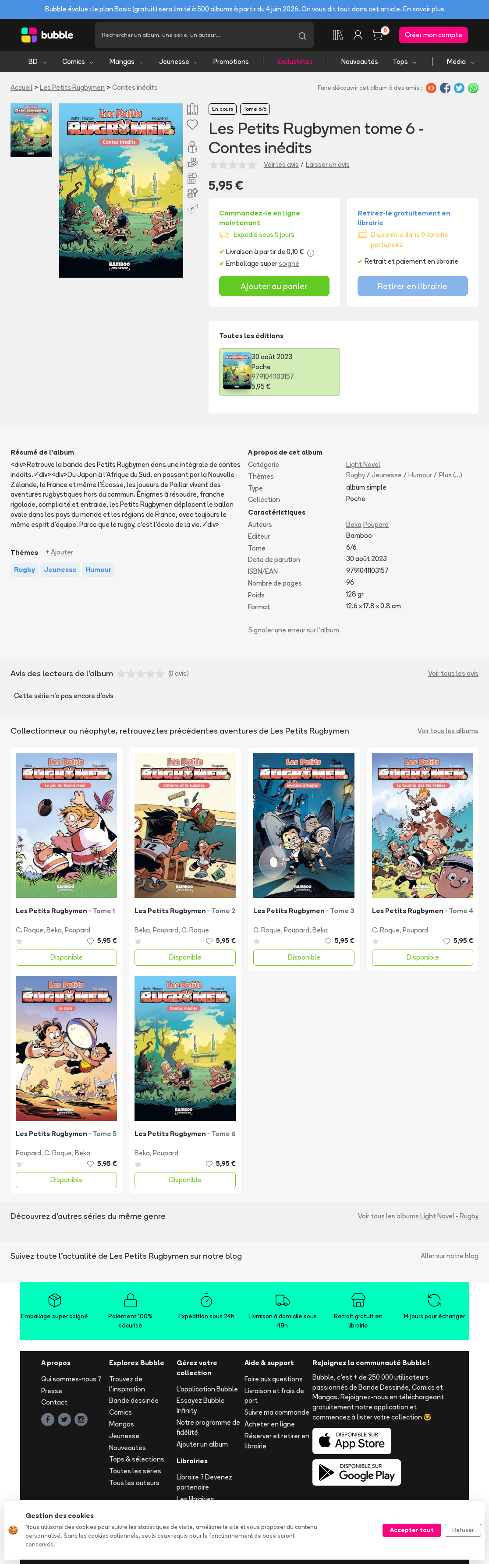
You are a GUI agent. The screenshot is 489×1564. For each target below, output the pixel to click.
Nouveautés (359, 61)
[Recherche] (192, 35)
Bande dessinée (134, 1400)
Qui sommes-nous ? (71, 1379)
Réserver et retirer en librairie (276, 1441)
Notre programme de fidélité (208, 1427)
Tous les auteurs (134, 1483)
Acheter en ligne (269, 1424)
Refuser (463, 1529)
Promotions (231, 61)
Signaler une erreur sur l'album (293, 630)
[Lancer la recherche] (302, 35)
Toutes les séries (135, 1471)
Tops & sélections (136, 1459)
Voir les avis (281, 164)
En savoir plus (423, 9)
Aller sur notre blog (449, 1256)
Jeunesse (179, 61)
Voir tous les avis (453, 673)
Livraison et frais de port (274, 1396)
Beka (353, 524)
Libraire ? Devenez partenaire (204, 1482)
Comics (78, 61)
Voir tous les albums (448, 731)
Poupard (376, 524)
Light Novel (363, 464)
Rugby (355, 475)
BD (37, 61)
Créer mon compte (433, 35)
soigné (289, 263)
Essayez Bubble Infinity (201, 1405)
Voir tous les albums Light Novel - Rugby (418, 1216)
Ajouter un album (202, 1444)
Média (461, 61)
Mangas (127, 61)
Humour (420, 475)
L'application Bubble (207, 1389)
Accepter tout (412, 1529)
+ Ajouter (59, 552)
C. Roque (29, 930)
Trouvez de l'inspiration (127, 1384)
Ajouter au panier (274, 286)
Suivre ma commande (276, 1412)
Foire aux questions (273, 1379)
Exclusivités (295, 61)
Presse (51, 1391)
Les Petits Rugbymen (72, 87)
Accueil (21, 87)
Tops (405, 61)
